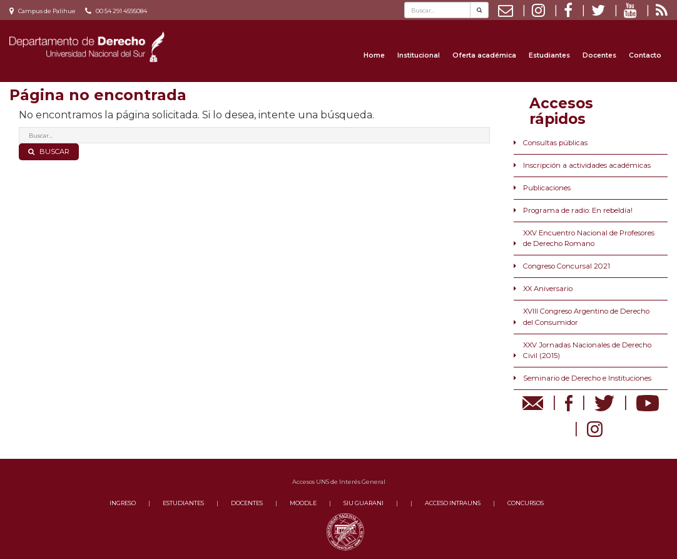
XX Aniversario (548, 288)
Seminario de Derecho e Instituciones (587, 378)
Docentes (599, 55)
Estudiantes (549, 55)
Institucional (418, 55)
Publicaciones (547, 187)
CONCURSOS (525, 503)
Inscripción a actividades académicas (587, 165)
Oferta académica (484, 55)
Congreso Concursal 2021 (566, 266)
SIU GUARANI (364, 503)
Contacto (645, 55)
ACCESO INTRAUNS (453, 503)
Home (374, 55)
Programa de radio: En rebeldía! (578, 210)
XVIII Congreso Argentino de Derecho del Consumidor (586, 316)
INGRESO (122, 503)
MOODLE (303, 503)
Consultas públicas (555, 142)
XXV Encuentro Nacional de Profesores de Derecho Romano (588, 238)
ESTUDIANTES (183, 503)
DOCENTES (247, 503)
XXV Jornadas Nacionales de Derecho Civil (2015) (587, 350)
